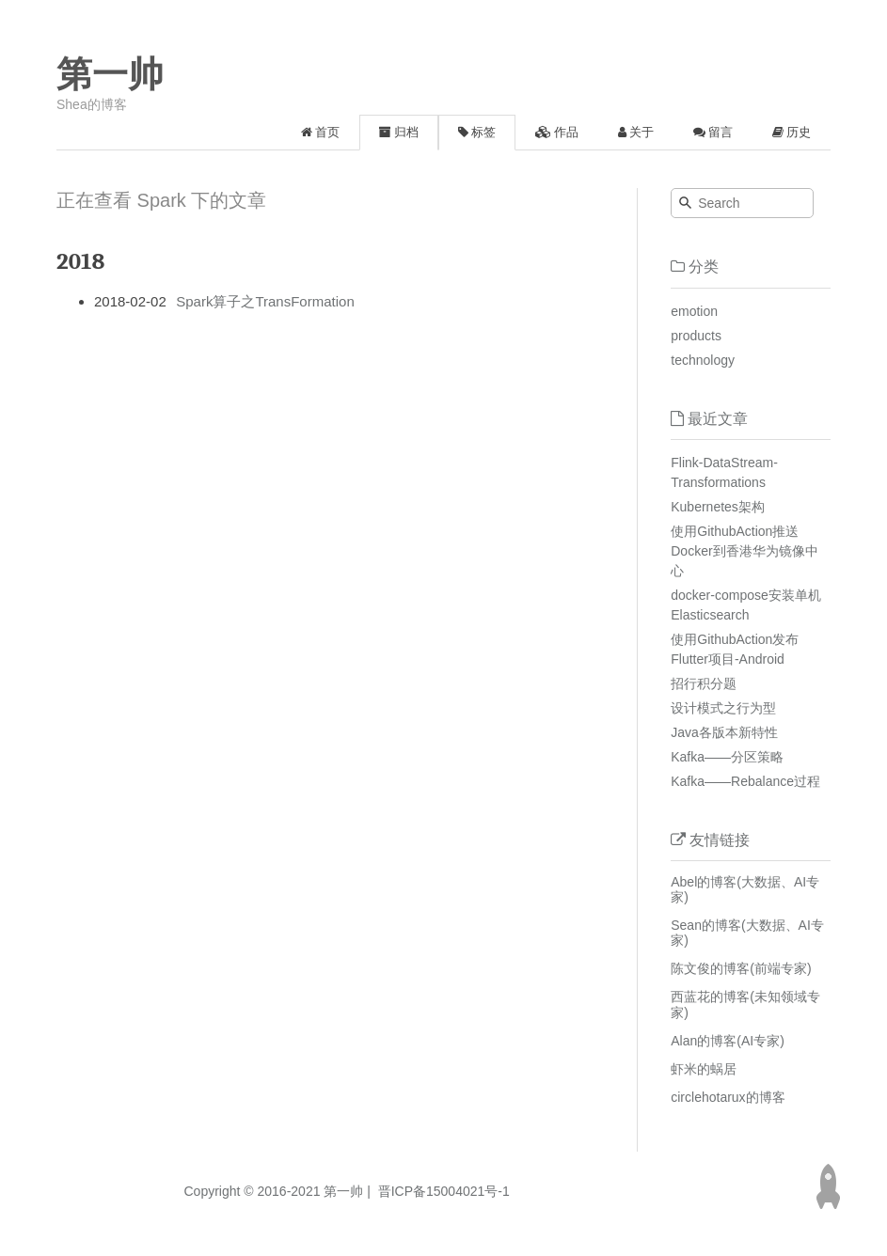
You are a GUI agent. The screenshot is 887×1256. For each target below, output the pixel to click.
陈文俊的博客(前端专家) (741, 968)
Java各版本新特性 (724, 732)
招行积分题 (704, 683)
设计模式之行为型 (723, 707)
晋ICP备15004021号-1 (442, 1191)
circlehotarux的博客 (727, 1097)
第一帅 (110, 74)
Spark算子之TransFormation (265, 301)
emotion (694, 311)
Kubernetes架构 (718, 506)
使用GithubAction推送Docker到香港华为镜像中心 (744, 551)
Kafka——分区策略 (727, 756)
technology (703, 360)
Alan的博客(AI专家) (727, 1040)
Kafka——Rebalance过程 (745, 781)
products (696, 335)
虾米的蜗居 (704, 1068)
